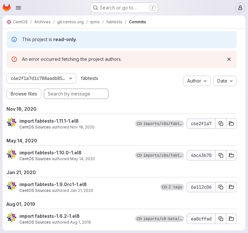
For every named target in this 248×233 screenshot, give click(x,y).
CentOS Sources (35, 127)
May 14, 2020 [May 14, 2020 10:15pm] (82, 158)
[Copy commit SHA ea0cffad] (221, 219)
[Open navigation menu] (18, 8)
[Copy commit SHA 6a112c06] (221, 187)
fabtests (89, 78)
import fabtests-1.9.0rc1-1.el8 (53, 184)
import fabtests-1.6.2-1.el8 (49, 216)
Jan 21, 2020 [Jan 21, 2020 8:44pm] (81, 190)
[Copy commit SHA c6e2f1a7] (221, 123)
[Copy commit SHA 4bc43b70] (221, 155)
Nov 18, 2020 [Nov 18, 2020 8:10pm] (82, 127)
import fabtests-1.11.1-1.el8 (49, 121)
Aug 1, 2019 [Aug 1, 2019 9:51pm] (80, 222)
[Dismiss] (229, 59)
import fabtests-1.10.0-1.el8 (50, 152)
